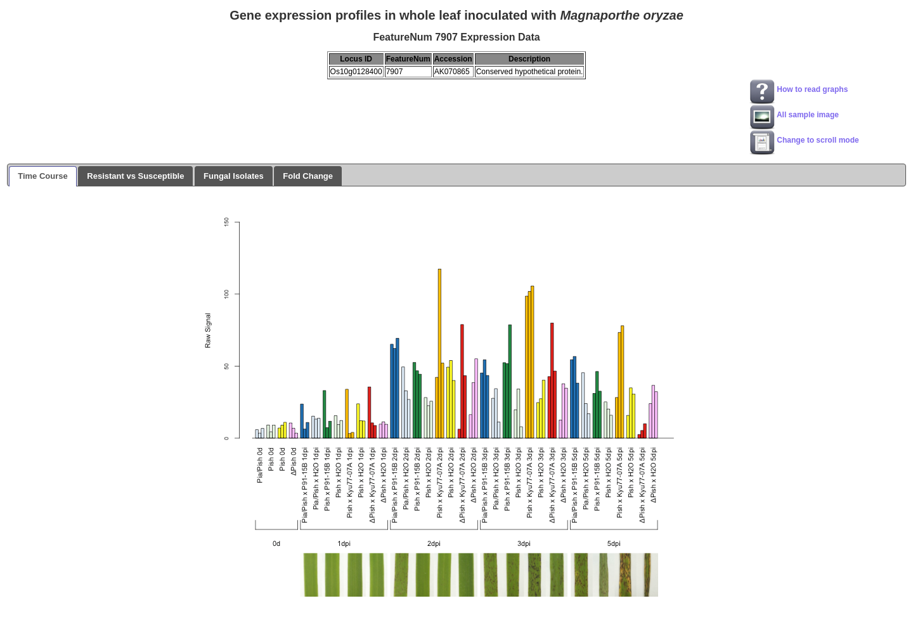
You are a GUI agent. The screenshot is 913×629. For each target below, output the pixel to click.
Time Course (43, 176)
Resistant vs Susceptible (135, 176)
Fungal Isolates (234, 176)
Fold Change (308, 176)
